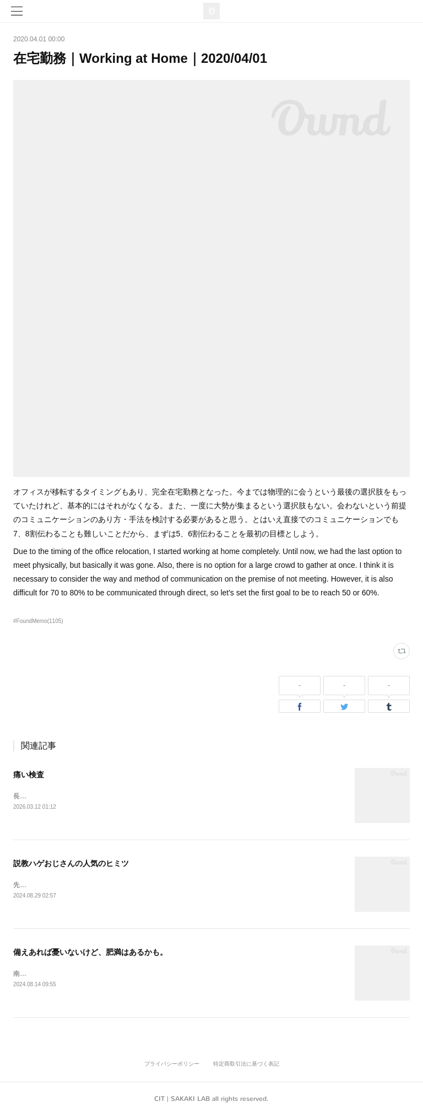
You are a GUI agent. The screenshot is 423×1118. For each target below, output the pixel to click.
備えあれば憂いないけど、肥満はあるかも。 (90, 953)
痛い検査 (28, 774)
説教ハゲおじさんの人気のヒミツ (71, 864)
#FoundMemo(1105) (38, 621)
